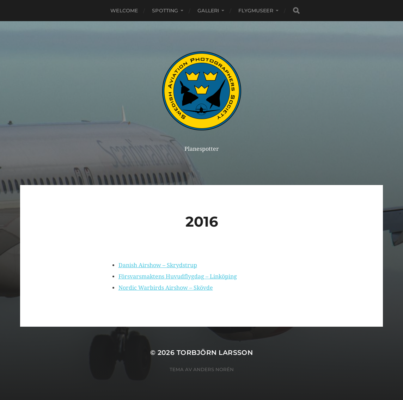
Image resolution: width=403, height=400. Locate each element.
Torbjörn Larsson (215, 353)
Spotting (165, 10)
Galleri (208, 10)
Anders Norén (213, 369)
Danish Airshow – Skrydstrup (157, 265)
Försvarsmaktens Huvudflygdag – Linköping (177, 276)
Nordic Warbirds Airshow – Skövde (165, 287)
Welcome (124, 10)
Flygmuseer (255, 10)
